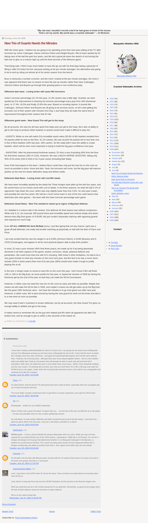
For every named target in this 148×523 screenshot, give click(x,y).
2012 (112, 140)
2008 (112, 211)
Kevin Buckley (116, 246)
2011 (112, 143)
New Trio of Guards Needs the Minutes (30, 43)
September (116, 161)
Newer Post (7, 511)
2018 (112, 122)
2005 (112, 220)
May (114, 196)
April (114, 199)
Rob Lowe (115, 249)
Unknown (16, 454)
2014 (112, 134)
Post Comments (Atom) (26, 517)
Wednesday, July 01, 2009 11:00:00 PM (26, 498)
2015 (112, 131)
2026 (112, 99)
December (116, 152)
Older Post (96, 511)
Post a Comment (9, 504)
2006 (112, 217)
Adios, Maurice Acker (120, 176)
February (116, 205)
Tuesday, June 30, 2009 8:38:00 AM (24, 425)
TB (14, 401)
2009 (112, 149)
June (114, 170)
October (115, 158)
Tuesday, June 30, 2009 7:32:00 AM (24, 375)
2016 (112, 128)
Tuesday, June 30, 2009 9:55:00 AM (24, 448)
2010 (112, 146)
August (115, 164)
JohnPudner (18, 430)
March (114, 202)
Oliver (15, 380)
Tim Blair (114, 242)
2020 (112, 116)
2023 (112, 107)
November (116, 155)
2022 (112, 111)
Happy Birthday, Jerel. (120, 193)
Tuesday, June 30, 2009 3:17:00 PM (24, 463)
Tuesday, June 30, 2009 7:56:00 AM (24, 396)
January (115, 208)
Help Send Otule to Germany (123, 179)
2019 (112, 119)
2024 (112, 104)
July (114, 167)
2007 (112, 214)
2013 (112, 137)
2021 (112, 113)
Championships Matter (22, 469)
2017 (112, 125)
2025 (112, 101)
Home (52, 511)
